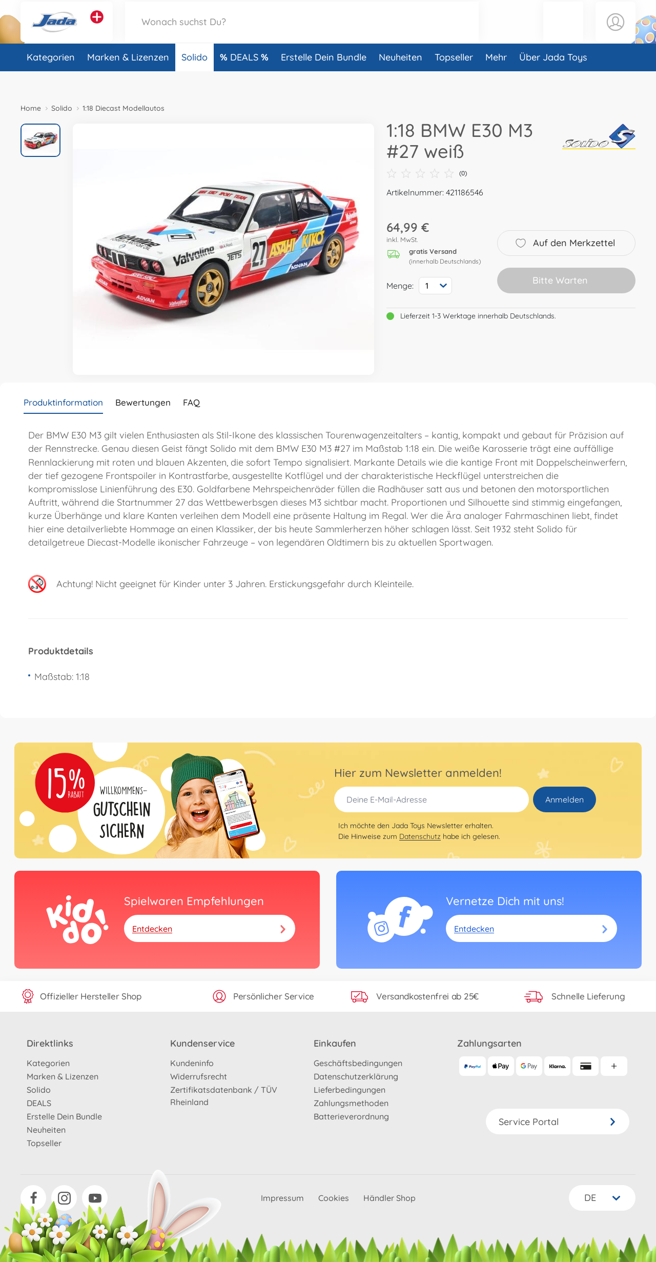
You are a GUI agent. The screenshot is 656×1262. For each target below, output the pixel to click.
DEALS (245, 79)
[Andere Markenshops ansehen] (97, 27)
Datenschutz (420, 836)
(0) (426, 173)
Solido (194, 79)
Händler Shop (389, 1198)
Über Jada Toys (553, 79)
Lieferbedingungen (349, 1090)
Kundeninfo (192, 1063)
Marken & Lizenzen (128, 79)
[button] (563, 32)
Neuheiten (400, 79)
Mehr (496, 79)
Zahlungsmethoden (351, 1103)
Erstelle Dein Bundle (323, 79)
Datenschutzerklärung (356, 1076)
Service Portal (558, 1122)
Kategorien (51, 79)
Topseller (454, 79)
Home (30, 108)
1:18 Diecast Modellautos (124, 108)
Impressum (282, 1198)
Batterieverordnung (351, 1116)
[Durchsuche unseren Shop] (302, 32)
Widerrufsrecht (198, 1076)
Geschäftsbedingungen (358, 1063)
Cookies (333, 1198)
